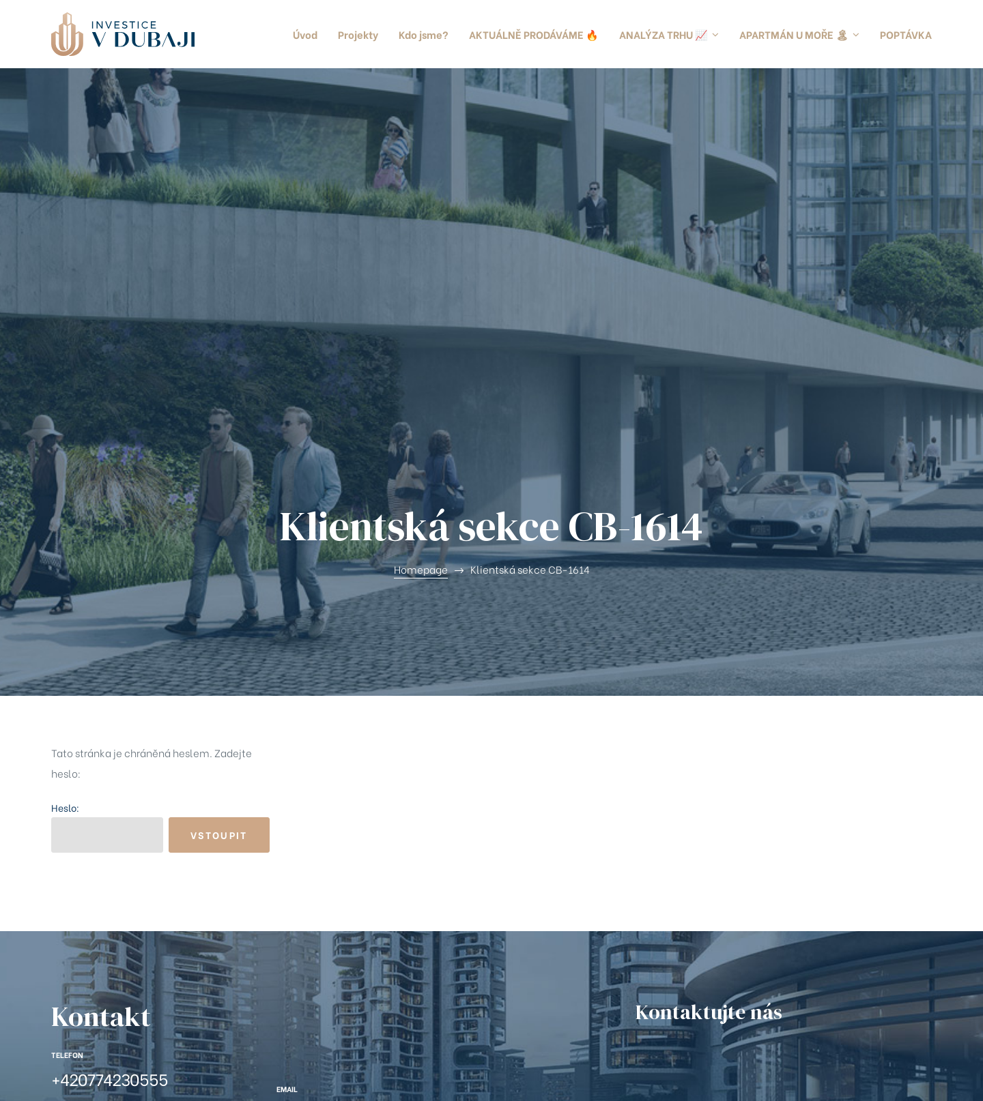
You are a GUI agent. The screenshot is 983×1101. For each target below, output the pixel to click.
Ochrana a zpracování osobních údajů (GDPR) (357, 1077)
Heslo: (107, 485)
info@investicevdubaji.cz (366, 771)
